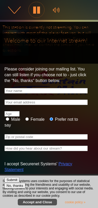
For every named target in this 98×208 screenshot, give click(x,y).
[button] (36, 10)
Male (15, 119)
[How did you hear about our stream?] (48, 148)
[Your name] (48, 91)
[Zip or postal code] (48, 137)
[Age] (12, 114)
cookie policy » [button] (75, 202)
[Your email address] (48, 102)
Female (37, 119)
